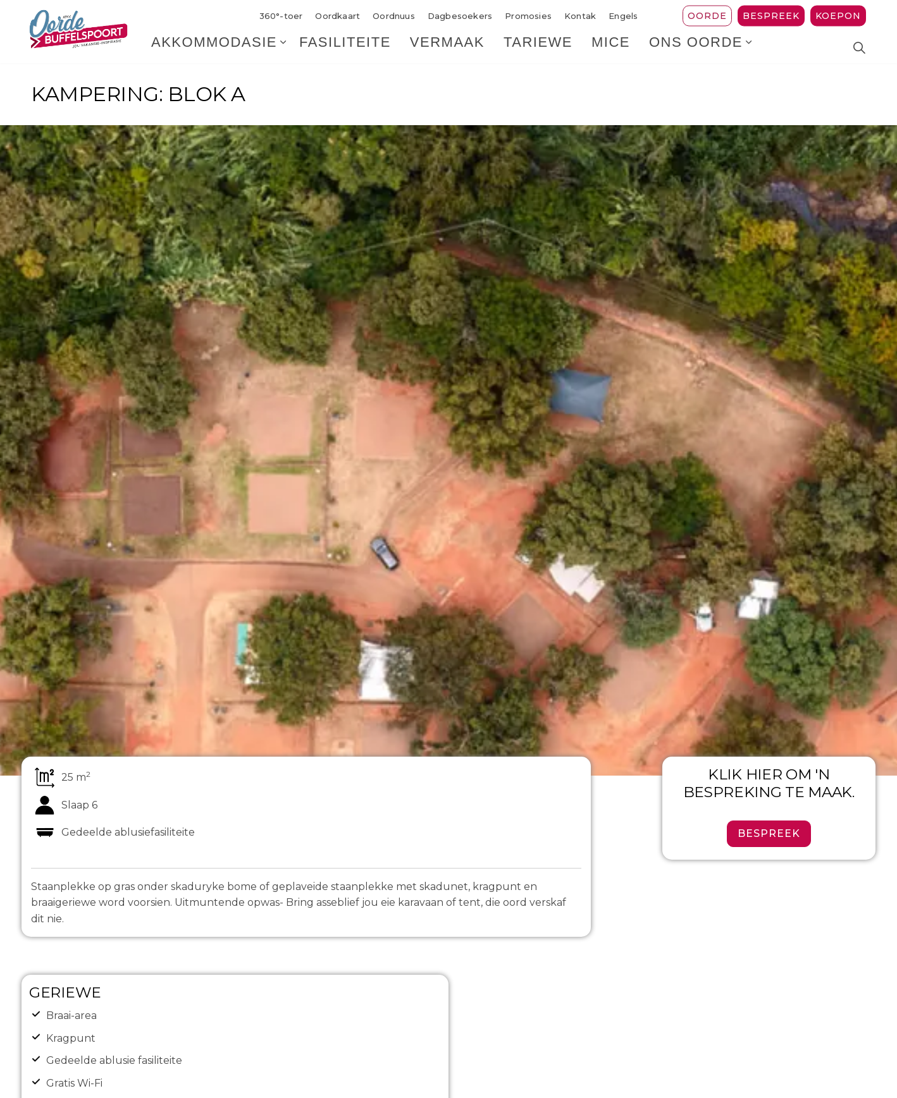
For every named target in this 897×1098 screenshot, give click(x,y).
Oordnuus (394, 16)
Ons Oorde (696, 47)
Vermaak (447, 47)
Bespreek (771, 16)
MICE (610, 47)
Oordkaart (337, 16)
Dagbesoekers (460, 16)
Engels (623, 16)
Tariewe (538, 47)
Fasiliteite (345, 47)
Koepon (838, 16)
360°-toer (281, 16)
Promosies (528, 16)
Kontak (580, 16)
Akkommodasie (214, 47)
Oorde (707, 16)
